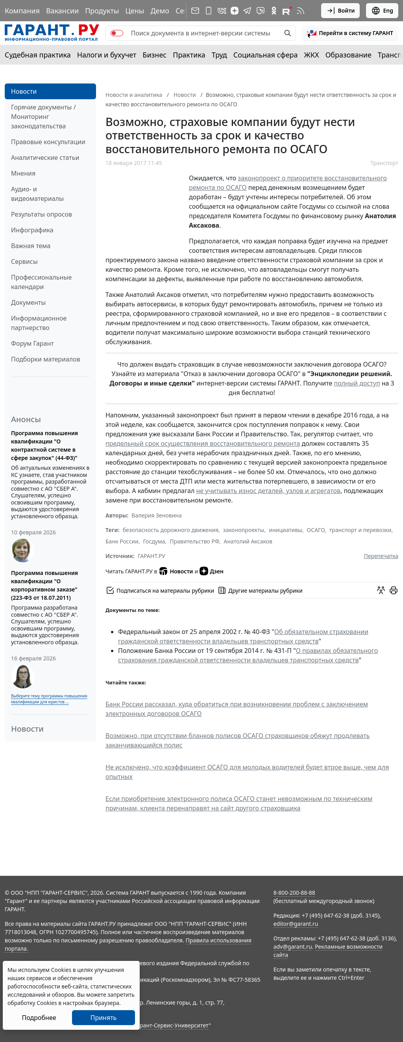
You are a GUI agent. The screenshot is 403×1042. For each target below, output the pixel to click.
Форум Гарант (32, 343)
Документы (28, 302)
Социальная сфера (265, 54)
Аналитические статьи (45, 157)
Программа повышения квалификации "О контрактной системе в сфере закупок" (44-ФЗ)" (44, 445)
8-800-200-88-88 (294, 892)
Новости (24, 91)
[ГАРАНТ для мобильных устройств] (208, 10)
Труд (219, 54)
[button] (350, 33)
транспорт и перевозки (360, 530)
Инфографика (32, 230)
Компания (22, 10)
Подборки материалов (45, 359)
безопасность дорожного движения (170, 530)
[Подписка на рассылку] (195, 10)
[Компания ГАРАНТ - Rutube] (287, 10)
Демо (159, 10)
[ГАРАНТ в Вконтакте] (222, 10)
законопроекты (243, 530)
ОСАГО (316, 530)
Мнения (23, 173)
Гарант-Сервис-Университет (171, 1025)
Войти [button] (340, 10)
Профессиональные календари (41, 282)
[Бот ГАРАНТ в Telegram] (260, 10)
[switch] (117, 33)
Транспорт (384, 163)
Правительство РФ (194, 541)
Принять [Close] (104, 1017)
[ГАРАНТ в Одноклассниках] (274, 10)
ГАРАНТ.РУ (151, 556)
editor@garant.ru (296, 923)
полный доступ (357, 383)
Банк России (122, 541)
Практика (189, 54)
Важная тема (31, 245)
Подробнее (39, 1017)
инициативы (285, 530)
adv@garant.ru (293, 946)
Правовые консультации (48, 141)
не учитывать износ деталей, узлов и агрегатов (268, 490)
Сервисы (24, 261)
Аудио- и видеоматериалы (37, 194)
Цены (134, 10)
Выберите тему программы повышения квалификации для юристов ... (49, 699)
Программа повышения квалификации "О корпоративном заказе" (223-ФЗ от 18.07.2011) (44, 585)
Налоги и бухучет (107, 54)
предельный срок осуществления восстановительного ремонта (202, 443)
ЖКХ (311, 54)
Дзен (212, 571)
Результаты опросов (41, 214)
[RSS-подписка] (300, 10)
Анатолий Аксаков (248, 541)
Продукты (102, 10)
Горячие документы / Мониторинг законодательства (43, 116)
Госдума (154, 541)
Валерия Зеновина (156, 515)
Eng (382, 10)
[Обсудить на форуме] (381, 590)
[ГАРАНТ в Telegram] (247, 10)
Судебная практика (38, 54)
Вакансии (62, 10)
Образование (348, 54)
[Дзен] (234, 11)
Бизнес (154, 54)
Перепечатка (381, 556)
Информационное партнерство (39, 323)
